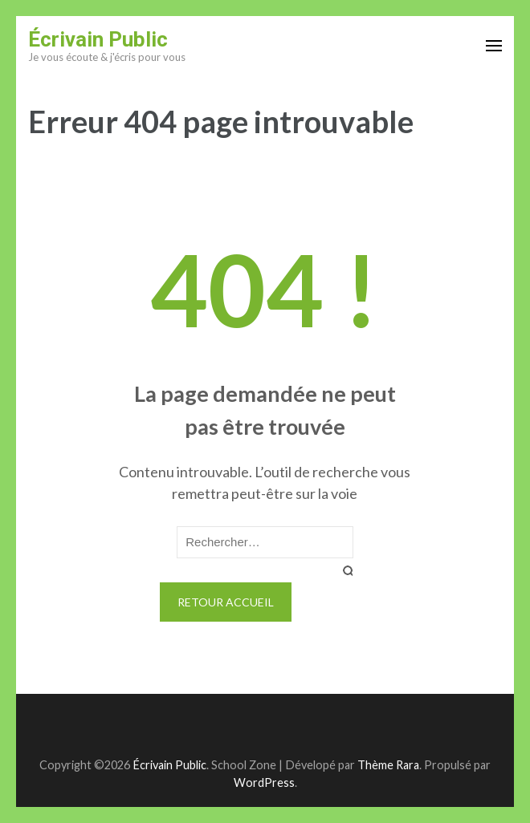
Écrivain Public (98, 39)
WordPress (264, 782)
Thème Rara (388, 765)
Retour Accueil (225, 602)
